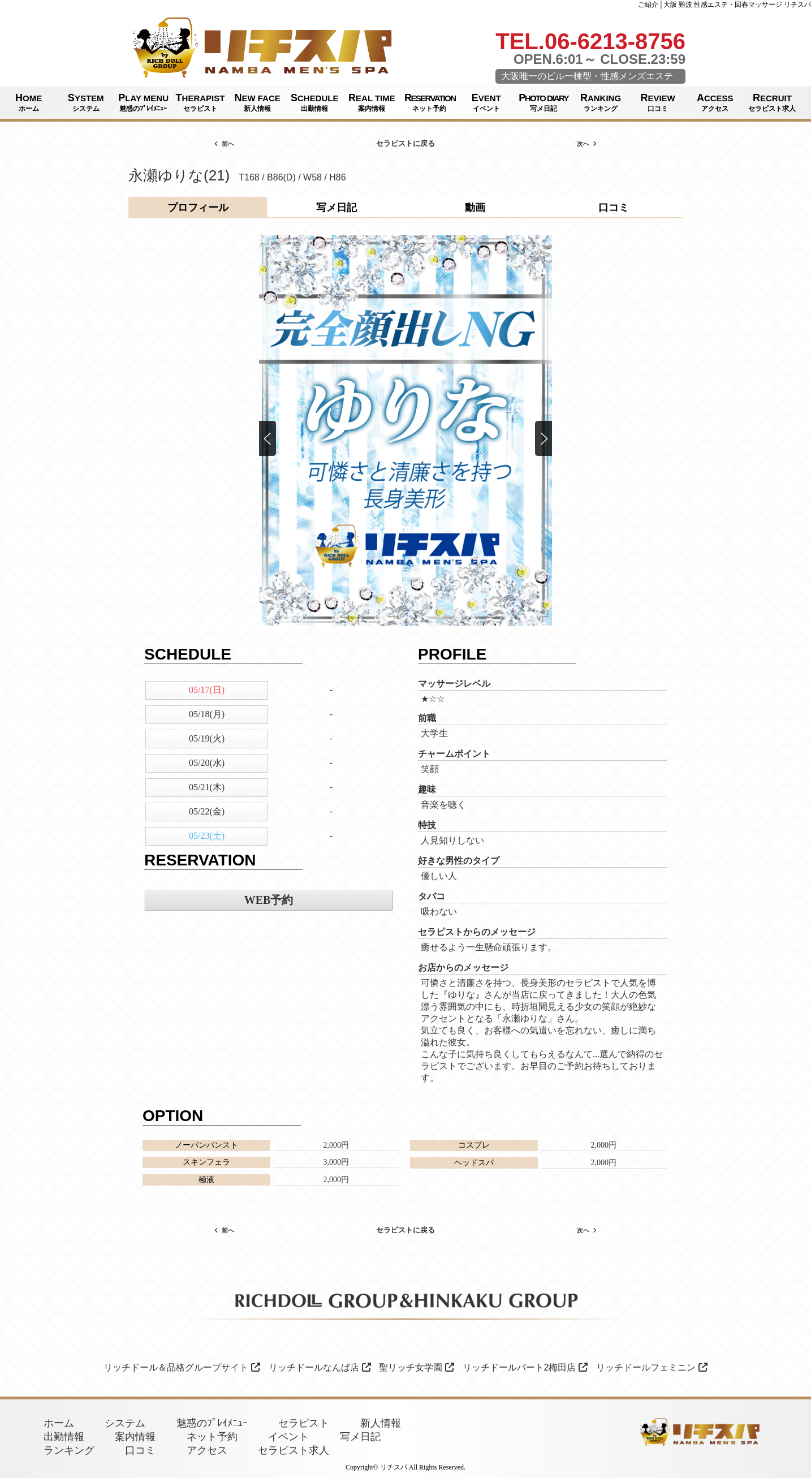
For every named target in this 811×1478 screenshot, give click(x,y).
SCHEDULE (314, 103)
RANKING (600, 103)
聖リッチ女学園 (416, 1367)
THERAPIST (200, 103)
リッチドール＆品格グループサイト (181, 1367)
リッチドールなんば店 (320, 1367)
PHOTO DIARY (543, 103)
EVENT (486, 103)
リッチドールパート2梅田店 (525, 1367)
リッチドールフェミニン (652, 1367)
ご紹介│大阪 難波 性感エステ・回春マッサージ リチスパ (724, 4)
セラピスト (303, 1423)
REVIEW (658, 103)
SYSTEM (85, 103)
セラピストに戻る (405, 143)
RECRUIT (772, 103)
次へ (587, 143)
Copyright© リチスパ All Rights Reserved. (405, 1467)
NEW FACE (257, 103)
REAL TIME (371, 103)
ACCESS (715, 103)
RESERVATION (429, 103)
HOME (28, 103)
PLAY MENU (143, 103)
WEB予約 (269, 900)
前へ (224, 143)
